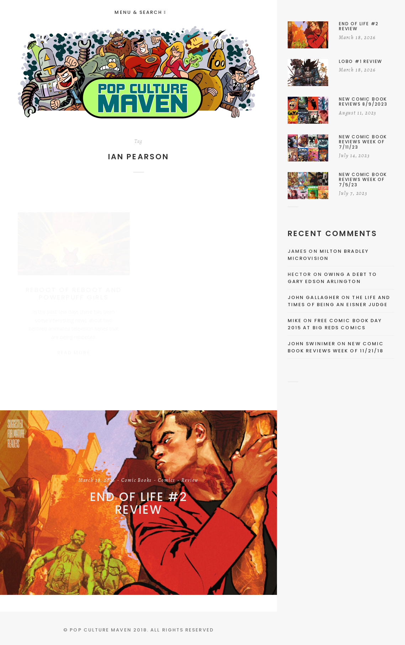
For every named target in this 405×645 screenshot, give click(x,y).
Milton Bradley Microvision (328, 255)
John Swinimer (311, 343)
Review (189, 480)
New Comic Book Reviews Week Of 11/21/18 (336, 347)
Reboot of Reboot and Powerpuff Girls (74, 286)
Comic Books (136, 480)
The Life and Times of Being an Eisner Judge (339, 301)
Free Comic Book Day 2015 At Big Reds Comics (335, 324)
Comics (166, 480)
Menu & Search (139, 12)
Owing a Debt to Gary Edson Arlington (332, 278)
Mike (295, 320)
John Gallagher (314, 297)
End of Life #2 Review (138, 503)
